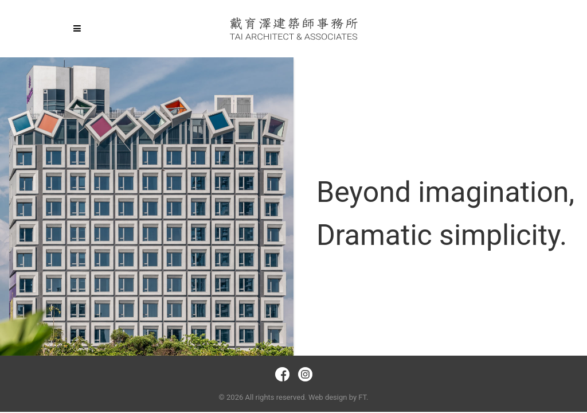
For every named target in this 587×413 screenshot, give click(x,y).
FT (362, 397)
